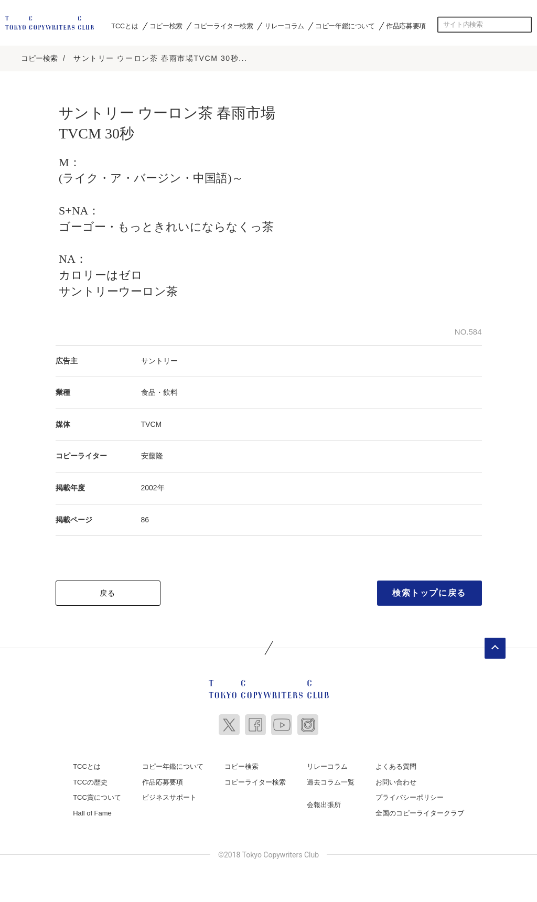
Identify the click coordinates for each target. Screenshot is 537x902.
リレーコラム (284, 25)
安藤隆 (152, 456)
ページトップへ (495, 648)
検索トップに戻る (429, 592)
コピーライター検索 (223, 25)
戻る (108, 593)
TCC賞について (97, 797)
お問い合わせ (395, 782)
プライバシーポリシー (409, 797)
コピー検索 (165, 25)
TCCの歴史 (90, 782)
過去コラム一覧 (331, 782)
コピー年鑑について (344, 25)
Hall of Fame (92, 813)
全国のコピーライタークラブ (419, 813)
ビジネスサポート (169, 797)
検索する (524, 25)
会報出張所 (324, 805)
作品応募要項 (406, 25)
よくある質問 (395, 766)
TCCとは (124, 25)
